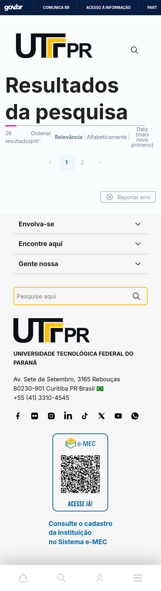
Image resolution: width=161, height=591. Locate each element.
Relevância (69, 137)
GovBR (13, 7)
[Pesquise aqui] (71, 296)
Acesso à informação (108, 8)
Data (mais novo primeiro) (142, 137)
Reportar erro (128, 197)
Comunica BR (56, 8)
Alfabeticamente (107, 137)
